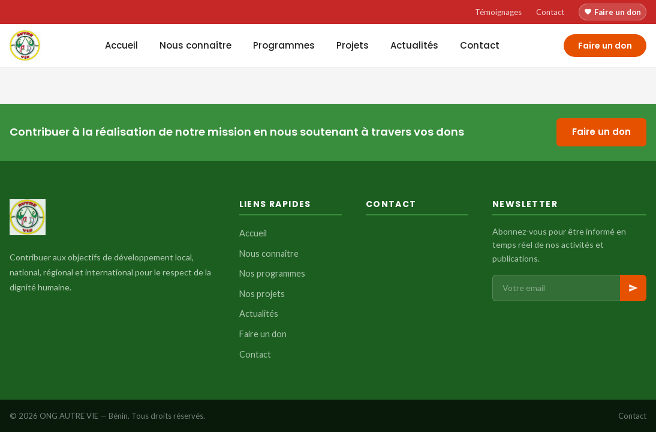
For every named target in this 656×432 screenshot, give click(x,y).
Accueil (121, 45)
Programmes (284, 45)
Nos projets (262, 294)
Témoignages (498, 12)
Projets (352, 45)
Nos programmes (272, 273)
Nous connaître (195, 45)
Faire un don (612, 12)
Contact (550, 12)
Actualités (414, 45)
